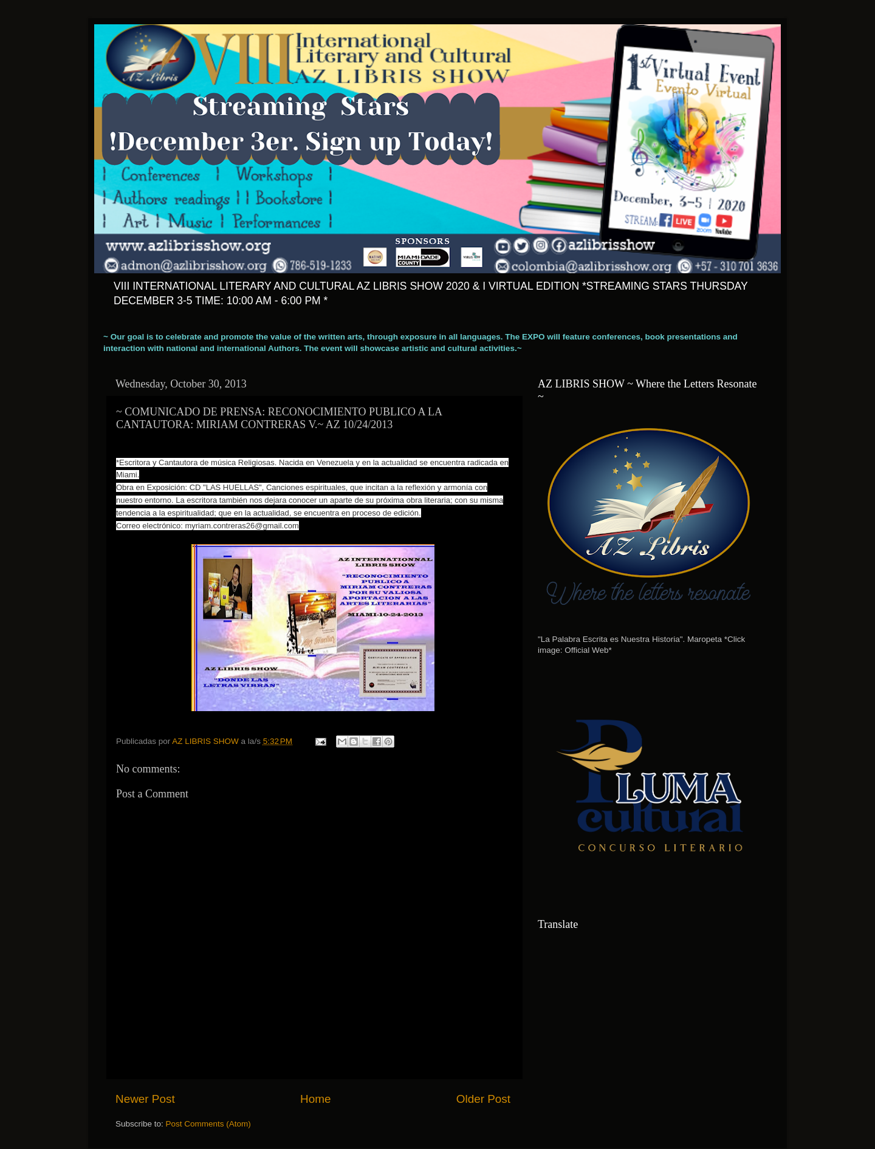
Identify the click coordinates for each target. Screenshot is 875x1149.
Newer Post (145, 1099)
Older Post (483, 1099)
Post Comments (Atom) (208, 1123)
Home (315, 1099)
